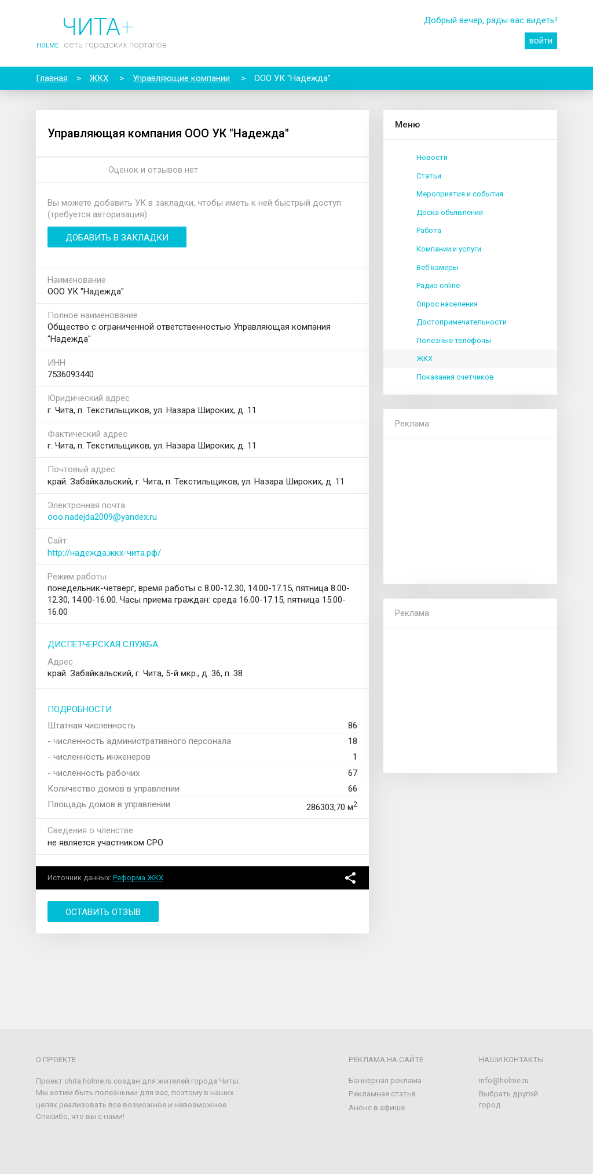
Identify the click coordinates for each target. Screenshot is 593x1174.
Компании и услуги (448, 249)
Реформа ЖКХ (138, 877)
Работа (428, 230)
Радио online (438, 285)
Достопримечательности (461, 322)
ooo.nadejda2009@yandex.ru (102, 517)
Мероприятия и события (459, 193)
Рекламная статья (382, 1093)
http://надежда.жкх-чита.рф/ (104, 553)
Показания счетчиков (455, 377)
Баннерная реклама (385, 1080)
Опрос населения (447, 304)
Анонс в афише (377, 1107)
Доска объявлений (449, 212)
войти (540, 40)
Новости (432, 157)
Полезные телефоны (453, 340)
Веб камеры (437, 267)
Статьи (428, 176)
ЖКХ (424, 358)
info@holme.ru (504, 1080)
